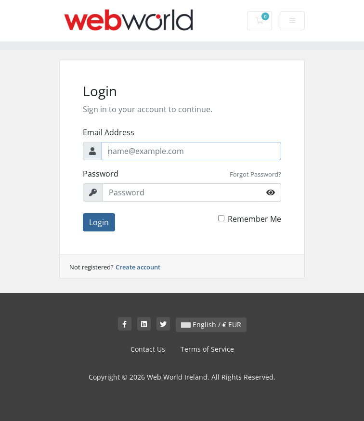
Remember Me (254, 219)
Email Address (108, 132)
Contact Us (147, 349)
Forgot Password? (255, 174)
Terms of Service (207, 349)
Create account (138, 267)
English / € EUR (211, 324)
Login (99, 222)
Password (100, 173)
